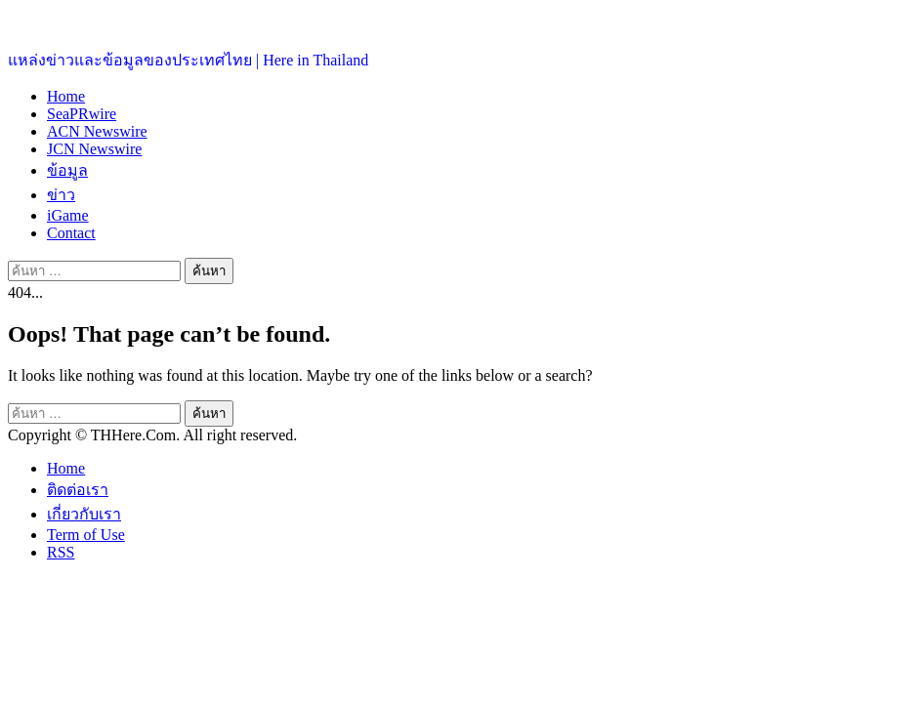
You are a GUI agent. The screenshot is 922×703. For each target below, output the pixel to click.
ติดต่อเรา (77, 489)
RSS (60, 552)
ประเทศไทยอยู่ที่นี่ (68, 20)
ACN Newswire (97, 131)
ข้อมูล (67, 170)
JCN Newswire (94, 149)
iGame (68, 215)
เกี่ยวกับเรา (84, 514)
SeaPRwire (81, 113)
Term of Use (86, 534)
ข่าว (61, 194)
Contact (71, 233)
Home (66, 96)
